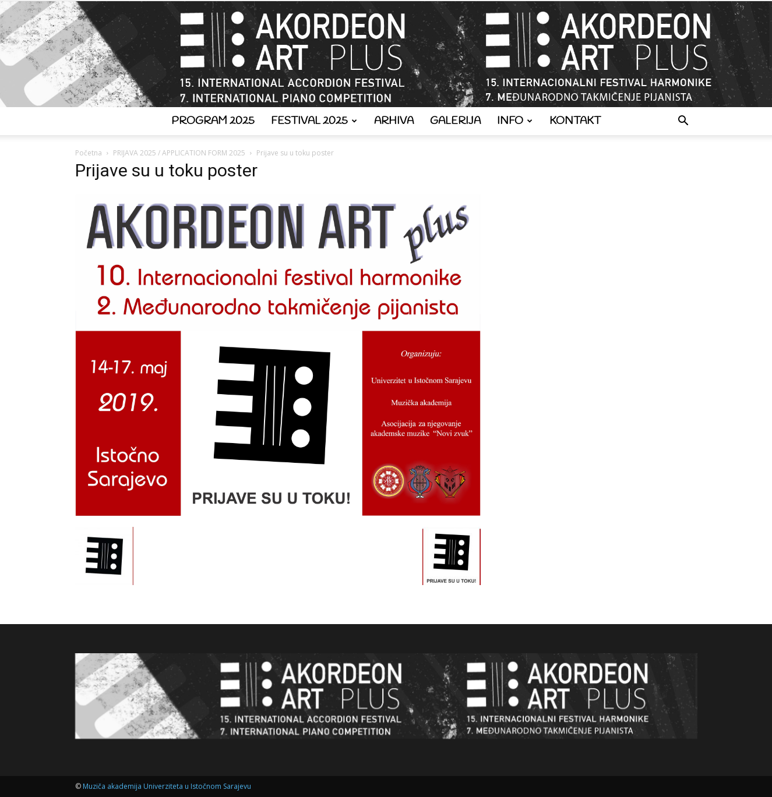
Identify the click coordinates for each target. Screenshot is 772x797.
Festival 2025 (314, 121)
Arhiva (394, 121)
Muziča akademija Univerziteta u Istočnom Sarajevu (167, 786)
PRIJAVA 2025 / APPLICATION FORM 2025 (179, 153)
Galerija (455, 121)
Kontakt (575, 121)
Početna (88, 153)
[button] (683, 121)
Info (515, 121)
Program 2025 (213, 121)
